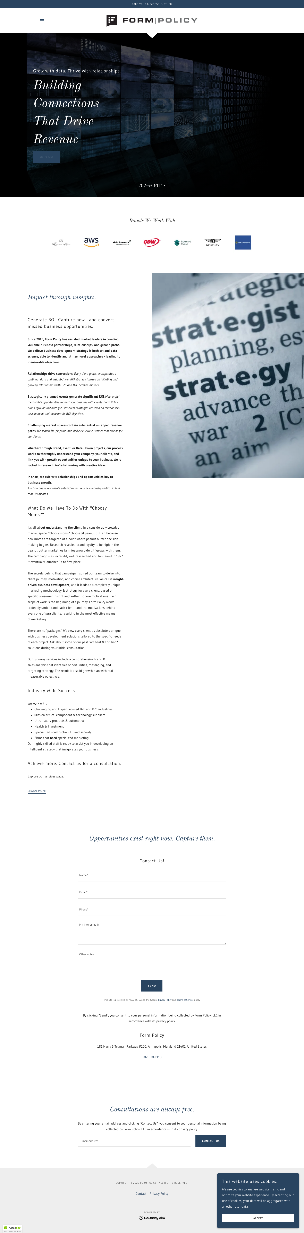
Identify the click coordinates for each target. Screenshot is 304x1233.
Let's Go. (46, 157)
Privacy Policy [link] (164, 999)
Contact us (211, 1141)
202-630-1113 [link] (152, 185)
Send (152, 986)
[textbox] (152, 875)
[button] (42, 21)
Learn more (37, 791)
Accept (258, 1221)
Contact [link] (141, 1193)
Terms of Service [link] (185, 999)
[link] (152, 20)
